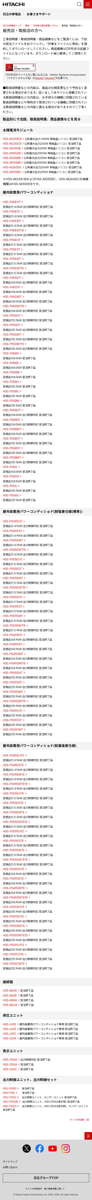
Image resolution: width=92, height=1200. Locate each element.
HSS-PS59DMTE (14, 926)
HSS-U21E (9, 1029)
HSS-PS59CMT (13, 729)
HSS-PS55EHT (12, 559)
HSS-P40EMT (12, 221)
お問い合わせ (10, 1167)
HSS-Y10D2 (9, 1097)
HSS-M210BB (12, 158)
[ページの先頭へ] (88, 1136)
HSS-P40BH (11, 353)
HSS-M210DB (12, 148)
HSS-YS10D (9, 1088)
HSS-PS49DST (12, 644)
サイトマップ (10, 1161)
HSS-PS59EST (12, 606)
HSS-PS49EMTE (14, 774)
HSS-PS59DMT (13, 691)
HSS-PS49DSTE (13, 878)
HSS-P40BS (11, 363)
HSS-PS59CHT (12, 710)
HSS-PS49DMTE (14, 888)
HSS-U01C (9, 1033)
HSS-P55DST (11, 325)
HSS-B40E (10, 995)
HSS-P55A (10, 486)
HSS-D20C (10, 1069)
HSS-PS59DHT (13, 672)
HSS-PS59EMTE (14, 850)
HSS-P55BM (11, 401)
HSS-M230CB (12, 143)
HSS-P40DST (12, 287)
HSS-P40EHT (12, 202)
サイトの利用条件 (34, 1188)
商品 (27, 25)
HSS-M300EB (12, 139)
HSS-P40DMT (12, 296)
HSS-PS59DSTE (13, 916)
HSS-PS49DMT (13, 654)
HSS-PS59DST (12, 682)
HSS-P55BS (10, 391)
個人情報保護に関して (54, 1188)
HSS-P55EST (11, 249)
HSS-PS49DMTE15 (15, 897)
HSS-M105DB (12, 153)
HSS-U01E (9, 1024)
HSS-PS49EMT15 (14, 549)
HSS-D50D (10, 1059)
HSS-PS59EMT (13, 616)
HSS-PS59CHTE (13, 945)
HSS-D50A (10, 1064)
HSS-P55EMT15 (13, 268)
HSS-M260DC (12, 167)
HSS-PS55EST (12, 568)
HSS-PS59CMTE (14, 963)
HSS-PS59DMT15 (14, 701)
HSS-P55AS (11, 495)
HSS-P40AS (11, 476)
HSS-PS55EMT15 (14, 587)
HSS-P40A (10, 467)
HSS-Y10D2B (10, 1101)
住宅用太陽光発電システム (45, 25)
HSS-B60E (10, 990)
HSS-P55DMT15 (13, 344)
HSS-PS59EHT (12, 597)
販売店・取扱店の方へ (22, 30)
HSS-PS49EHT (12, 521)
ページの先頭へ (77, 1119)
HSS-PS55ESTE (13, 803)
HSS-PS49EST (12, 531)
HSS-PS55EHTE (13, 793)
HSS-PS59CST (12, 720)
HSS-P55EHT (12, 240)
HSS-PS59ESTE (13, 840)
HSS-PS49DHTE (13, 869)
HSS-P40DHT (12, 277)
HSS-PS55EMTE (14, 812)
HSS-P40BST (11, 420)
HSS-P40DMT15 (13, 306)
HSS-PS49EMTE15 (15, 784)
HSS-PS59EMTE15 (15, 859)
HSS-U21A (9, 1038)
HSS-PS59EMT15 (14, 625)
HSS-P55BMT (12, 457)
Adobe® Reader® (45, 78)
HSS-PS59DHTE (13, 907)
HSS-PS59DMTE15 (15, 935)
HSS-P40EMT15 (13, 230)
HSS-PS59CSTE (13, 954)
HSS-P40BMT (12, 429)
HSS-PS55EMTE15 (15, 822)
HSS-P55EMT (12, 259)
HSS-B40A (10, 1000)
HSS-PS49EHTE (13, 755)
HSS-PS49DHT (13, 635)
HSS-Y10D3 (9, 1106)
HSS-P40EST (11, 211)
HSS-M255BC (12, 172)
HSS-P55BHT (12, 438)
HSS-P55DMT (12, 334)
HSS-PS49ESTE (13, 765)
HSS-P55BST (11, 448)
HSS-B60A (10, 1005)
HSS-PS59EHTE (13, 831)
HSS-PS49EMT (13, 540)
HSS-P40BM (11, 372)
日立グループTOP (46, 1178)
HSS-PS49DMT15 (14, 663)
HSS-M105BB (12, 162)
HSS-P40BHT (12, 410)
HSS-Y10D (9, 1092)
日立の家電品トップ (12, 25)
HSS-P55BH (11, 382)
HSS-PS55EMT (13, 578)
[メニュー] (88, 4)
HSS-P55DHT (12, 315)
